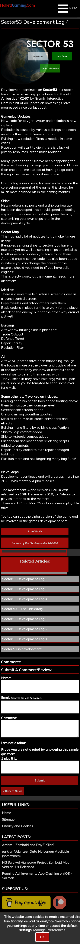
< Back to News (12, 791)
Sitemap (8, 819)
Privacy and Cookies (17, 826)
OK (42, 937)
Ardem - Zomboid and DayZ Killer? (28, 845)
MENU (67, 8)
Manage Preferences (49, 930)
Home (6, 813)
